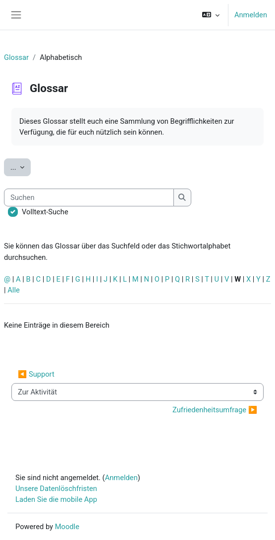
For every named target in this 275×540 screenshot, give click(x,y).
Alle (13, 290)
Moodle (67, 526)
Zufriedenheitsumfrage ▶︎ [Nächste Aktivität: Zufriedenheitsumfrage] (214, 409)
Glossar (16, 57)
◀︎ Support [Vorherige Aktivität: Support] (36, 374)
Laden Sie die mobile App (56, 499)
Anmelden (250, 14)
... (20, 166)
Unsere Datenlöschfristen (56, 488)
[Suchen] (89, 197)
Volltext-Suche (45, 211)
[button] (211, 15)
